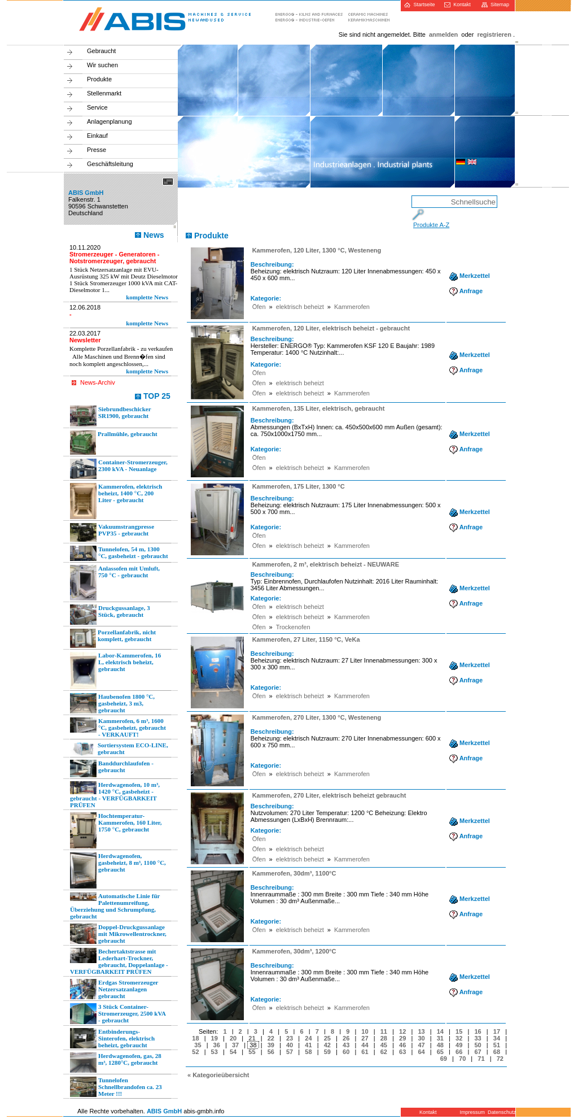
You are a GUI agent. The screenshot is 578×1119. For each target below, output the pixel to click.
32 (459, 1038)
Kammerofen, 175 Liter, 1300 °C (298, 486)
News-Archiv (97, 382)
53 (214, 1051)
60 (346, 1051)
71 (481, 1058)
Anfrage (466, 291)
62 (384, 1051)
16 (477, 1031)
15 (459, 1031)
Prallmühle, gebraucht (113, 442)
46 (402, 1045)
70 (462, 1058)
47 (421, 1045)
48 (440, 1045)
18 (195, 1038)
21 (252, 1038)
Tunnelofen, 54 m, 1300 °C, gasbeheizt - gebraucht (119, 553)
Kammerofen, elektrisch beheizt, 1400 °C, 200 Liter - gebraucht (116, 501)
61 (365, 1051)
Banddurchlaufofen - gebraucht (112, 768)
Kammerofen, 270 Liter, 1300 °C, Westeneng (317, 717)
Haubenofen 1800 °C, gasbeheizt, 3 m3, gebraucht (112, 703)
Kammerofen (352, 306)
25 (327, 1038)
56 (271, 1051)
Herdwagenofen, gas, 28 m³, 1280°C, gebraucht (115, 1062)
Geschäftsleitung (110, 163)
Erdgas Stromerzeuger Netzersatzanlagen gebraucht (114, 989)
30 (421, 1038)
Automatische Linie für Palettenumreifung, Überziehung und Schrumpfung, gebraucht (115, 906)
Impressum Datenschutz (486, 1112)
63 (402, 1051)
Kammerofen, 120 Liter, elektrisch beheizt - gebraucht (331, 328)
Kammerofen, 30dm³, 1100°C (294, 873)
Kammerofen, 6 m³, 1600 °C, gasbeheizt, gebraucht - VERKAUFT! (118, 727)
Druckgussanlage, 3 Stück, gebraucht (110, 614)
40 (289, 1045)
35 (197, 1045)
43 (346, 1045)
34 (497, 1038)
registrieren (494, 34)
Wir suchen (102, 65)
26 (346, 1038)
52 (195, 1051)
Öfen (259, 306)
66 (459, 1051)
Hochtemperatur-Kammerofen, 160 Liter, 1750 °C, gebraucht (115, 830)
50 (477, 1045)
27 (365, 1038)
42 (327, 1045)
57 (289, 1051)
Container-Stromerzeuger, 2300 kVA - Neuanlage (119, 469)
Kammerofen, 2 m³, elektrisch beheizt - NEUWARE (325, 564)
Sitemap (495, 4)
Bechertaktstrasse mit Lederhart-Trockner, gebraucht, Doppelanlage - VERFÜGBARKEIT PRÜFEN (119, 961)
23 (289, 1038)
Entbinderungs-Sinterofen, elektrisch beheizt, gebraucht (112, 1038)
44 (365, 1045)
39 (271, 1045)
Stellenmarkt (104, 93)
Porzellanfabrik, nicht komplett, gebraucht (113, 638)
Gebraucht (101, 50)
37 (235, 1045)
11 (384, 1031)
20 (233, 1038)
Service (97, 107)
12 (402, 1031)
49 (459, 1045)
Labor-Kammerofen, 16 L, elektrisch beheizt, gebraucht (115, 670)
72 (500, 1058)
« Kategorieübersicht (218, 1075)
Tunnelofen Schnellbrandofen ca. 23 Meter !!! (116, 1087)
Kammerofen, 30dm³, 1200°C (294, 951)
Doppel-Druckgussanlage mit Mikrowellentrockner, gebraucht (118, 934)
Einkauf (97, 135)
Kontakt (457, 4)
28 (384, 1038)
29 (402, 1038)
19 (214, 1038)
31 (440, 1038)
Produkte (99, 79)
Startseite (419, 4)
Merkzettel (469, 276)
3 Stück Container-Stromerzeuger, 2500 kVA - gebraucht (118, 1013)
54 (233, 1051)
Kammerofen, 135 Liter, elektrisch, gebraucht (318, 408)
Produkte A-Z (431, 224)
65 (440, 1051)
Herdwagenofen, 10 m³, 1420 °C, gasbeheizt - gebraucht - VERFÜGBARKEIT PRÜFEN (115, 794)
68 (497, 1051)
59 (327, 1051)
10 (365, 1031)
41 (308, 1045)
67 (477, 1051)
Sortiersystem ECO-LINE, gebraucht (119, 749)
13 (421, 1031)
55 (252, 1051)
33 (477, 1038)
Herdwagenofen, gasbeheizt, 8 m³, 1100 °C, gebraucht (118, 870)
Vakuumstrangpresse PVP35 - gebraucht (112, 532)
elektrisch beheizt (300, 306)
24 (308, 1038)
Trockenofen (293, 627)
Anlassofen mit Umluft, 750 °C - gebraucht (115, 582)
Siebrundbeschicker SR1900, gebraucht (110, 416)
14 (440, 1031)
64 (421, 1051)
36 (217, 1045)
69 (444, 1058)
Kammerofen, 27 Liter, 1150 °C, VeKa (306, 639)
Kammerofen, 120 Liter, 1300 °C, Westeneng (317, 250)
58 (308, 1051)
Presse (96, 149)
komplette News (147, 297)
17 (497, 1031)
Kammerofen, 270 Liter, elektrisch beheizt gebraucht (329, 795)
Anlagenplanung (109, 121)
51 (497, 1045)
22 (271, 1038)
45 (384, 1045)
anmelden (443, 34)
